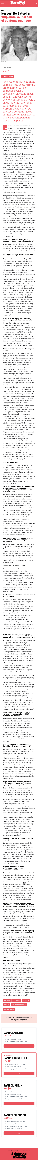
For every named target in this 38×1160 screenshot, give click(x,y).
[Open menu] (2, 3)
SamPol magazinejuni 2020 (7, 70)
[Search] (32, 3)
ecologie (26, 1000)
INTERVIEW (5, 10)
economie (17, 1000)
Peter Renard (7, 67)
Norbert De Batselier (19, 1004)
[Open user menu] (36, 3)
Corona (6, 1004)
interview (7, 1000)
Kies (19, 1046)
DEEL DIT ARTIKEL (8, 76)
